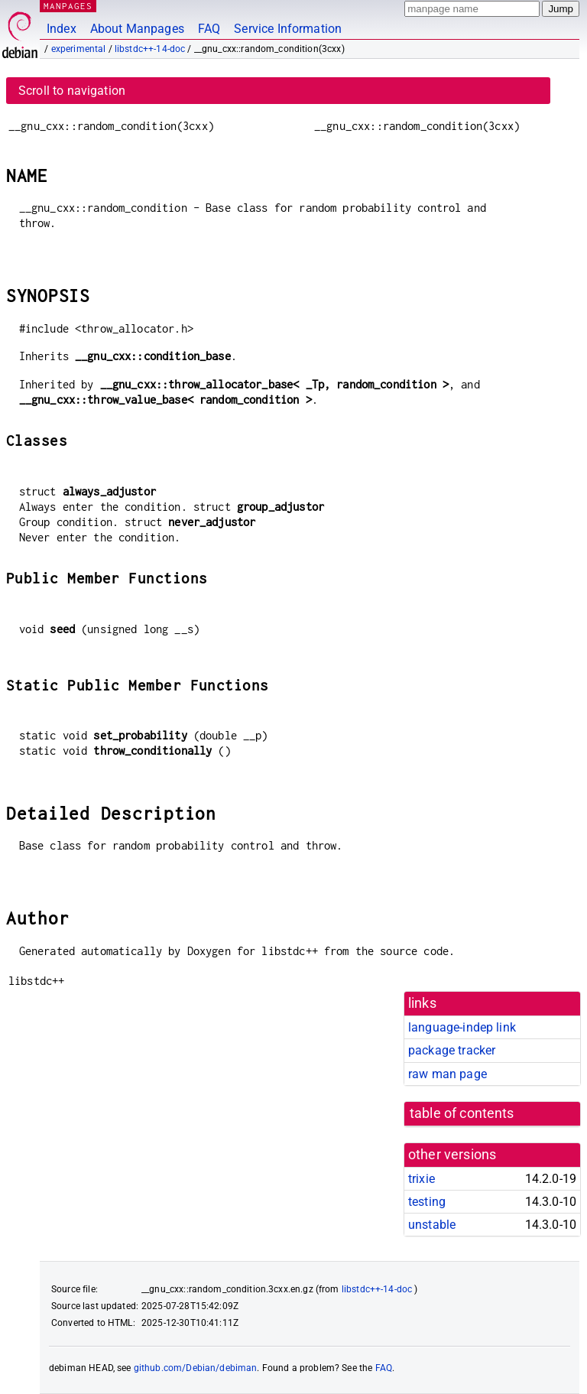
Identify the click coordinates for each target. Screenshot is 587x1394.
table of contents (462, 1113)
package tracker (451, 1050)
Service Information (288, 28)
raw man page (447, 1074)
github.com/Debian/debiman (196, 1368)
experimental (78, 49)
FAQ (209, 28)
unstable (432, 1224)
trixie (421, 1178)
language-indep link (462, 1027)
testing (427, 1201)
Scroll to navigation (71, 90)
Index (61, 28)
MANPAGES (68, 6)
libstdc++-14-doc (150, 49)
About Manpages (137, 28)
